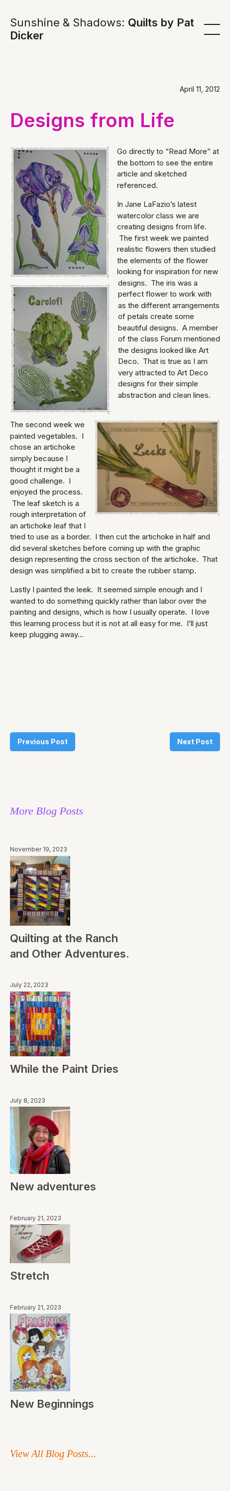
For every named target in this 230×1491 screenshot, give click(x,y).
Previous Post (42, 741)
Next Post (195, 741)
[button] (212, 28)
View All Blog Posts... (53, 1453)
